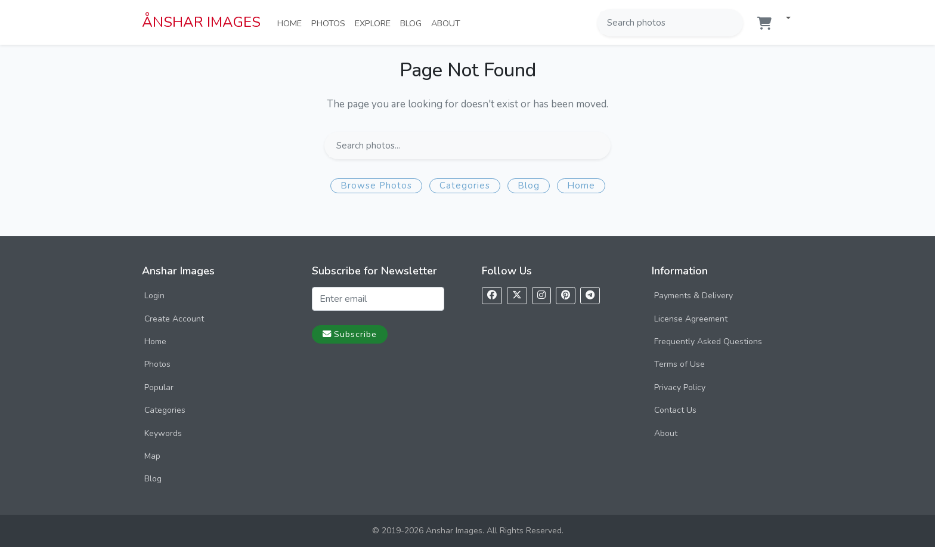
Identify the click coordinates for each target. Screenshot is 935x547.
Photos (330, 22)
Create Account (174, 319)
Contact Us (675, 410)
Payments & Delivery (693, 295)
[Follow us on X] (517, 295)
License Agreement (690, 319)
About (448, 22)
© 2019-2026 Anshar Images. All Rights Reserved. (468, 530)
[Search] (733, 22)
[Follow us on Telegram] (590, 295)
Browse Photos (376, 185)
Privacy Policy (679, 387)
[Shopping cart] (764, 23)
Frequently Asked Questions (708, 341)
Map (152, 456)
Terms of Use (679, 364)
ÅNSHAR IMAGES (201, 22)
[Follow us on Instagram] (541, 295)
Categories (464, 185)
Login (154, 295)
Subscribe (350, 334)
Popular (159, 387)
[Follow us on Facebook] (492, 295)
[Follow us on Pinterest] (565, 295)
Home (291, 22)
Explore (375, 22)
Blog (413, 22)
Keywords (163, 433)
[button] (783, 18)
